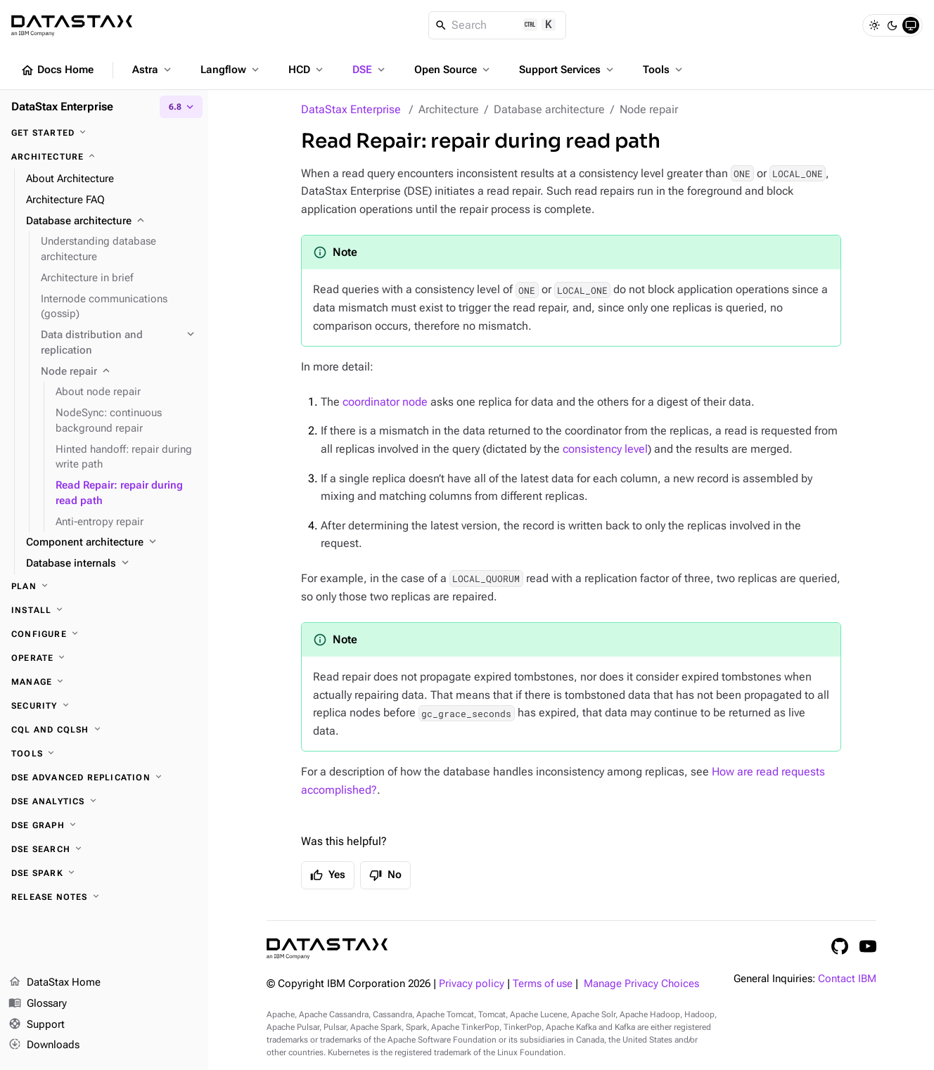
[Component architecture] (111, 542)
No (385, 875)
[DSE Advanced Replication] (104, 777)
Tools (664, 69)
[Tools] (104, 754)
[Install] (104, 610)
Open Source (453, 69)
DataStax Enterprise (351, 109)
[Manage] (104, 682)
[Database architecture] (111, 221)
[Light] (874, 25)
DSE (370, 69)
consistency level (605, 449)
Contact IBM (847, 979)
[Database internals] (111, 563)
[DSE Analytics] (104, 801)
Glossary (37, 1004)
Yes (327, 875)
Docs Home (57, 70)
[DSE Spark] (104, 873)
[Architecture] (104, 157)
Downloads (43, 1045)
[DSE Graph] (104, 825)
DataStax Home (54, 983)
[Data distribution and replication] (119, 343)
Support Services (567, 69)
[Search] (497, 25)
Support (36, 1025)
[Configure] (104, 634)
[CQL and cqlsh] (104, 730)
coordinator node (385, 401)
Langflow (231, 69)
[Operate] (104, 658)
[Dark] (892, 25)
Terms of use (542, 984)
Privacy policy (471, 984)
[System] (910, 25)
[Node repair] (119, 371)
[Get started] (104, 133)
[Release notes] (104, 897)
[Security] (104, 706)
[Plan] (104, 586)
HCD (307, 69)
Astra (153, 69)
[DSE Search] (104, 849)
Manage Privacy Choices (641, 984)
